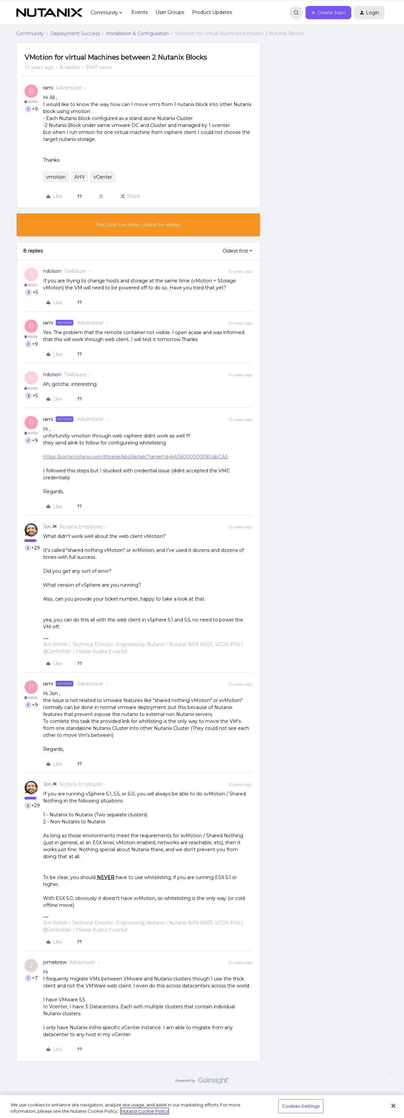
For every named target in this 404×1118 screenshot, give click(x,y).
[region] (202, 1106)
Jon (47, 527)
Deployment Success (75, 33)
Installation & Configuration (137, 33)
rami (48, 88)
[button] (328, 12)
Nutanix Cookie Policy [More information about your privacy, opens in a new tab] (144, 1111)
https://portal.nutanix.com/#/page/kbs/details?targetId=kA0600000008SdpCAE (135, 457)
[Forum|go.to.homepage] (49, 12)
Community (30, 33)
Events (139, 12)
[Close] (393, 1105)
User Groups (170, 12)
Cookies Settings (300, 1106)
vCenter (103, 177)
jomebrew (55, 962)
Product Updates (212, 12)
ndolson (52, 271)
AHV (79, 177)
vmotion (56, 177)
